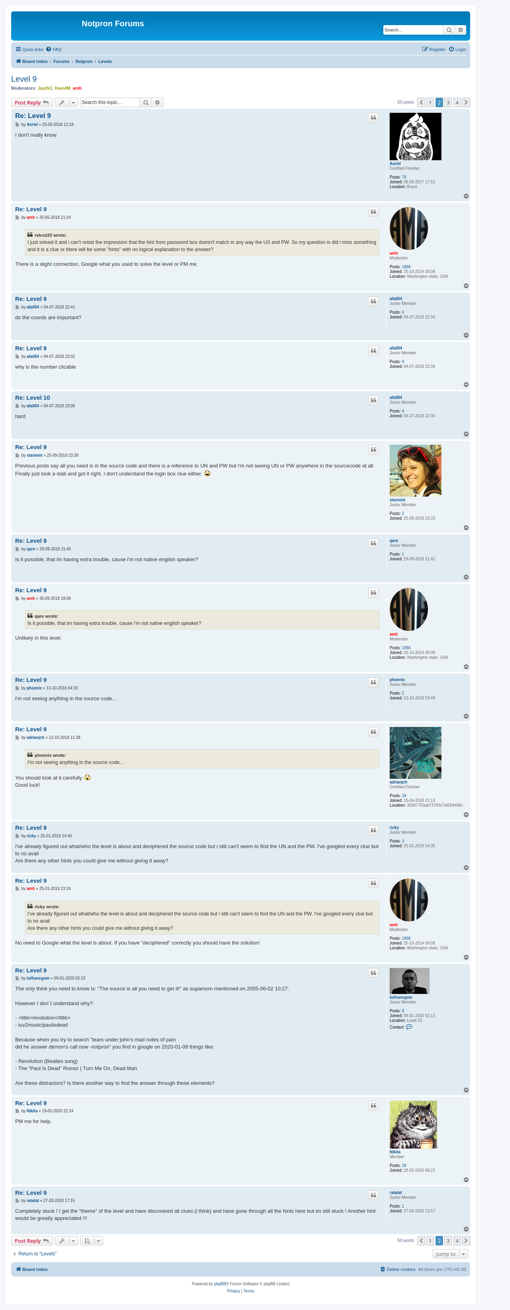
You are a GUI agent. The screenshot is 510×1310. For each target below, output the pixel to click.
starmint (397, 500)
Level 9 (24, 79)
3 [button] (448, 102)
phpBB (220, 1284)
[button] (421, 102)
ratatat (396, 1192)
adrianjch (398, 782)
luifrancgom (401, 997)
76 (404, 177)
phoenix (397, 680)
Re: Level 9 (33, 116)
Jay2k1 (45, 88)
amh (77, 88)
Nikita (395, 1152)
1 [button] (430, 102)
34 (404, 795)
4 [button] (457, 102)
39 (404, 1165)
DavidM (62, 88)
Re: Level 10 (32, 397)
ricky (394, 827)
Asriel (395, 163)
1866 (406, 267)
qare (394, 540)
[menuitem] (53, 49)
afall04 (396, 299)
